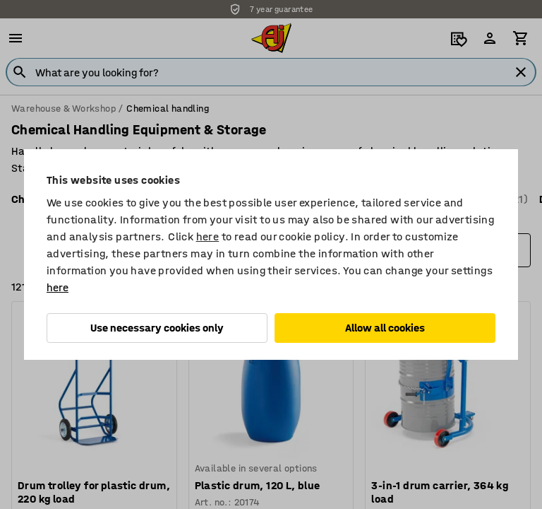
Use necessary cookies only (157, 327)
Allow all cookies (385, 327)
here (207, 236)
